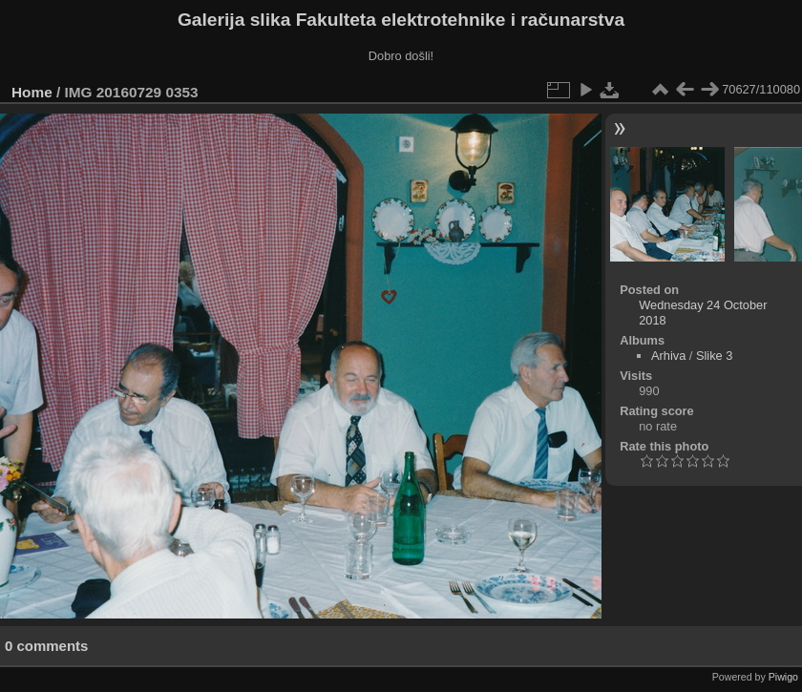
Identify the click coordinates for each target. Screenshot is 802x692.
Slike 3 (714, 355)
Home (32, 92)
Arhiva (668, 355)
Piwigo (783, 676)
